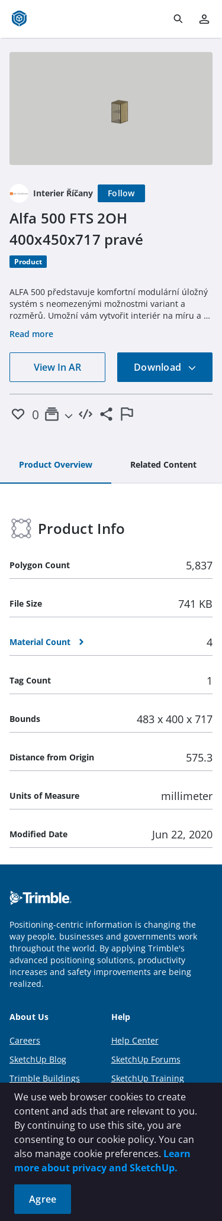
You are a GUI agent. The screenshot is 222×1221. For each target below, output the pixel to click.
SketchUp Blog (37, 1059)
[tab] (55, 465)
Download (165, 367)
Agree (42, 1199)
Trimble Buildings (44, 1078)
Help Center (135, 1040)
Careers (24, 1040)
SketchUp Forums (146, 1059)
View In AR (57, 367)
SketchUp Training (147, 1078)
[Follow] (121, 193)
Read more (31, 333)
